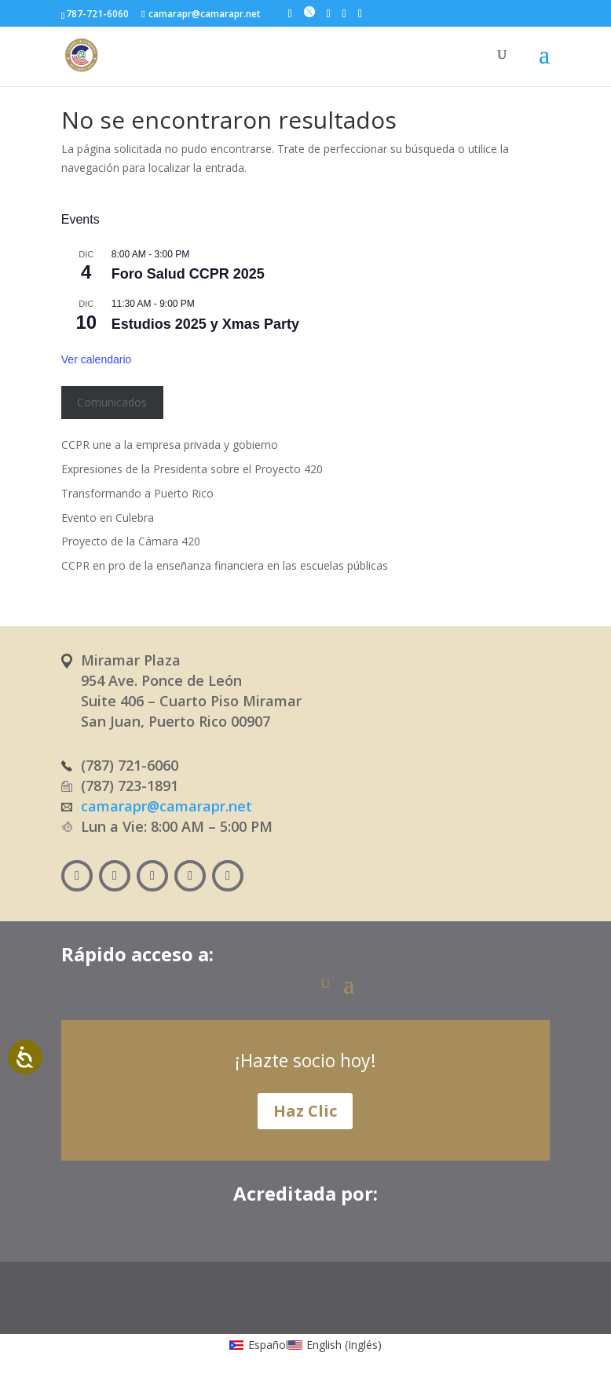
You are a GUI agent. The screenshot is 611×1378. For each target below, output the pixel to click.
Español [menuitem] (268, 1344)
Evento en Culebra (107, 517)
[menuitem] (258, 1345)
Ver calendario (96, 359)
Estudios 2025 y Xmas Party (205, 324)
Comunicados (112, 402)
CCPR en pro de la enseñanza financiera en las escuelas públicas (224, 565)
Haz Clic (305, 1110)
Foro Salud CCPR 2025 (188, 274)
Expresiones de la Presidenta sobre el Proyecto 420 (192, 468)
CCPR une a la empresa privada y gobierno (169, 444)
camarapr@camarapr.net (166, 806)
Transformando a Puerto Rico (137, 493)
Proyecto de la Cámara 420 (130, 541)
